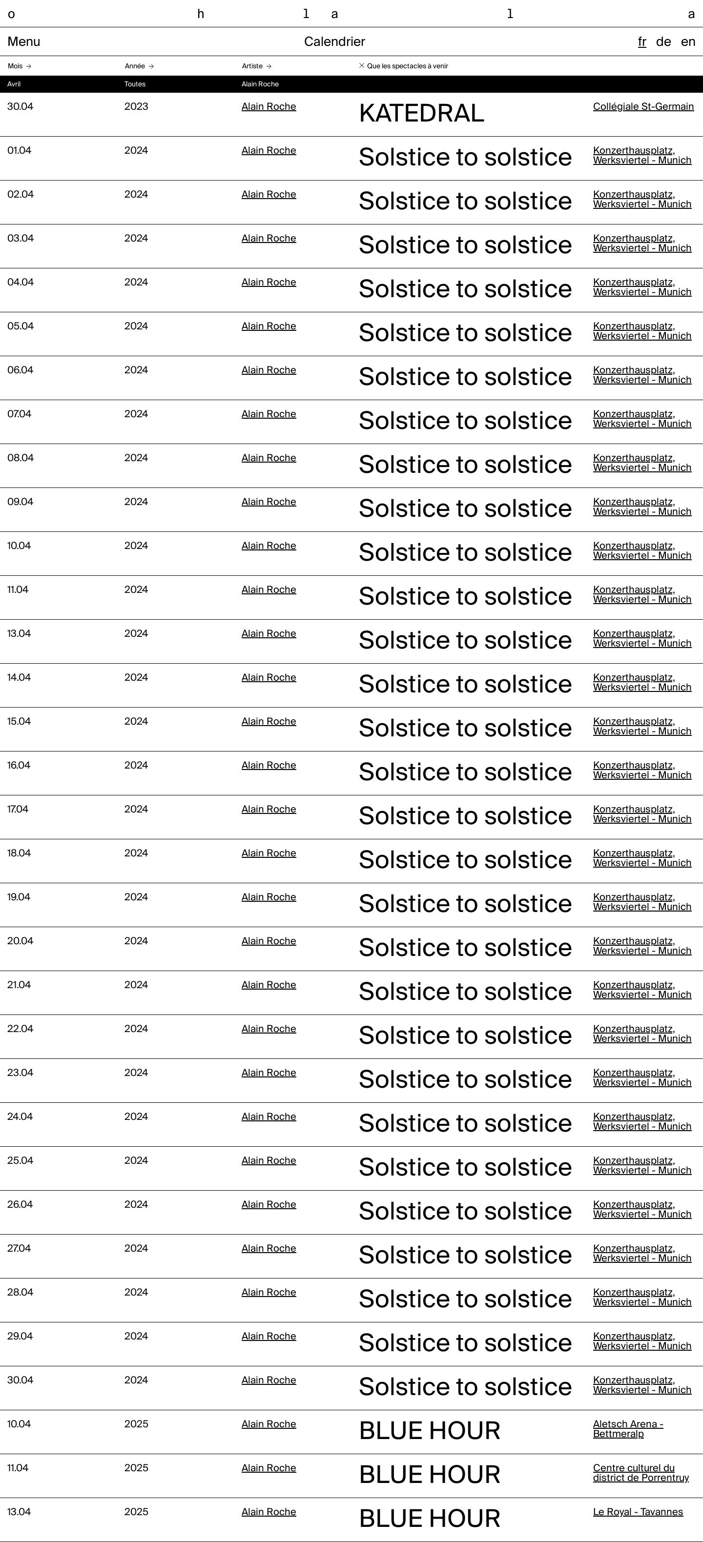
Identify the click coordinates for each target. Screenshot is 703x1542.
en (688, 42)
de (663, 42)
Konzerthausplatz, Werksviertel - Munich (642, 156)
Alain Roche (269, 107)
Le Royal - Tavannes (638, 1513)
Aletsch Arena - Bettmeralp (628, 1430)
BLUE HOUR (430, 1432)
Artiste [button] (252, 66)
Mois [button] (15, 66)
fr (642, 42)
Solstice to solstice (465, 158)
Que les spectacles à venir (407, 66)
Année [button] (135, 66)
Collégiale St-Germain (643, 107)
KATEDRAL (421, 114)
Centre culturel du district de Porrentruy (641, 1473)
